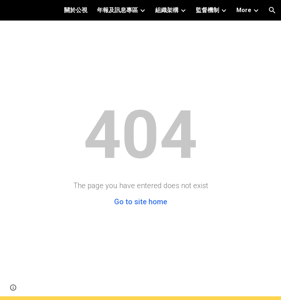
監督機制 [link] (207, 10)
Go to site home (140, 201)
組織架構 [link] (167, 10)
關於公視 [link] (75, 10)
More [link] (243, 10)
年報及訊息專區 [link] (117, 10)
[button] (272, 10)
